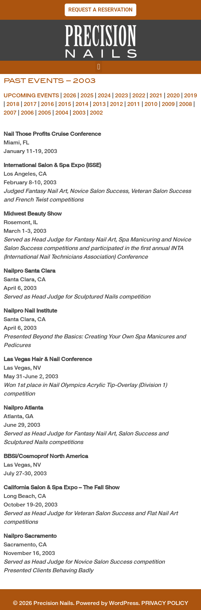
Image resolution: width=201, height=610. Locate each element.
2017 (30, 104)
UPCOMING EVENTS (31, 95)
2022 (138, 95)
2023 (121, 95)
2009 (168, 104)
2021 (156, 95)
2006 (27, 112)
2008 (185, 104)
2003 (79, 112)
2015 (64, 104)
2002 (96, 112)
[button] (98, 67)
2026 (69, 95)
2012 (116, 104)
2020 (173, 95)
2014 (82, 104)
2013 (99, 104)
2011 (133, 104)
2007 (10, 112)
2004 (61, 112)
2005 (44, 112)
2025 (87, 95)
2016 (47, 104)
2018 (12, 104)
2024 (104, 95)
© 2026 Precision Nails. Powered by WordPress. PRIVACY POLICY (100, 603)
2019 (190, 95)
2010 (151, 104)
